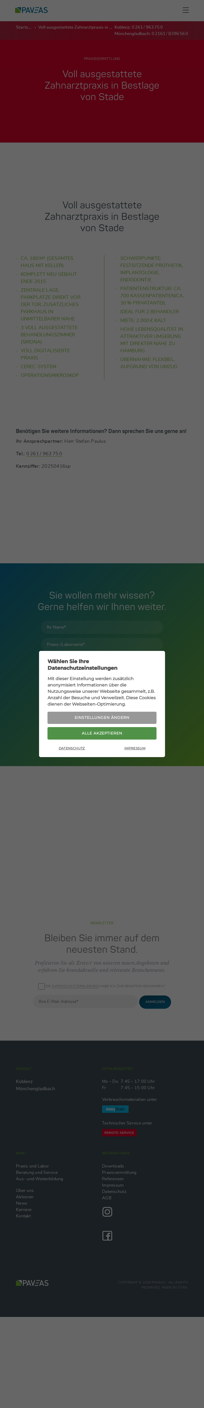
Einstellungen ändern (102, 717)
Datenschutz (72, 749)
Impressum (134, 749)
